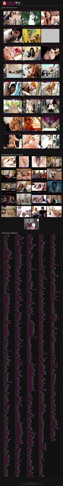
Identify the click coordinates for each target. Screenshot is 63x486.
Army (4, 290)
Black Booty (5, 373)
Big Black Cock (5, 356)
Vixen (51, 398)
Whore (51, 417)
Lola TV (3, 7)
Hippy (28, 259)
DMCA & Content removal (31, 484)
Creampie (16, 236)
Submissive (52, 287)
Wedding (51, 410)
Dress (16, 303)
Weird (51, 411)
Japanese (28, 320)
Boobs (4, 388)
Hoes (28, 261)
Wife (51, 418)
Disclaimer (26, 484)
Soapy (51, 240)
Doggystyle (17, 290)
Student (51, 283)
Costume (4, 471)
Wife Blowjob (52, 420)
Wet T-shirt (52, 414)
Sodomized (52, 244)
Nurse (40, 258)
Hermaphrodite (29, 254)
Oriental (40, 281)
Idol (27, 290)
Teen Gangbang (53, 316)
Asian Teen (5, 304)
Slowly (40, 472)
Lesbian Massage (30, 377)
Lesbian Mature (29, 378)
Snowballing (52, 239)
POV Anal (40, 287)
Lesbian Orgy (29, 382)
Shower (40, 457)
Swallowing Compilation (54, 291)
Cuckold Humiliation (18, 243)
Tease (51, 311)
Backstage (5, 330)
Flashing (16, 381)
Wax (51, 407)
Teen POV (52, 319)
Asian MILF (5, 302)
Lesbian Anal (29, 363)
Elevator (16, 320)
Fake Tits (16, 347)
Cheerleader (5, 434)
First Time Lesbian (18, 376)
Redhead (40, 382)
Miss (27, 458)
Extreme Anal (17, 339)
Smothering (52, 237)
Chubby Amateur (6, 439)
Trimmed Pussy (53, 363)
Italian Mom (29, 312)
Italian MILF (29, 310)
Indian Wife (28, 294)
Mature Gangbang (30, 441)
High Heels (28, 257)
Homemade (29, 268)
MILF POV (28, 417)
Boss (4, 391)
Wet (51, 412)
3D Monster (5, 238)
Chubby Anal (5, 440)
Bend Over (5, 353)
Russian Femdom (41, 406)
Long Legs (28, 403)
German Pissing (17, 439)
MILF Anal (28, 413)
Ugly (51, 373)
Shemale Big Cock (42, 446)
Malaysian (28, 420)
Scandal (40, 418)
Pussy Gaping (41, 367)
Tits (51, 344)
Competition (5, 463)
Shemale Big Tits (41, 447)
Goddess (16, 457)
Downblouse (17, 301)
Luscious (28, 410)
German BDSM (17, 426)
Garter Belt (17, 419)
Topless (51, 349)
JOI (27, 316)
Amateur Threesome (6, 258)
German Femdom (18, 429)
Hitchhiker (28, 260)
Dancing (16, 274)
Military (28, 454)
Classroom (5, 446)
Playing (40, 325)
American (4, 261)
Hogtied (28, 262)
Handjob (28, 243)
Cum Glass (17, 252)
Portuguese (40, 341)
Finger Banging (17, 370)
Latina (28, 356)
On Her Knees (41, 272)
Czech (16, 272)
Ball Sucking (5, 334)
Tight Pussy (52, 333)
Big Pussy (4, 362)
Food (16, 385)
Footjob (16, 389)
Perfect (40, 302)
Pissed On (40, 320)
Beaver (4, 347)
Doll (15, 291)
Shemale (40, 442)
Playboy (40, 324)
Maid (27, 419)
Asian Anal (5, 295)
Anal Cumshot (5, 268)
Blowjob (4, 381)
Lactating (28, 352)
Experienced (17, 334)
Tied (51, 331)
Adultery (4, 245)
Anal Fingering (5, 272)
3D (3, 237)
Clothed (4, 453)
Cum (16, 244)
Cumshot (16, 266)
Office (40, 264)
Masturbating (29, 432)
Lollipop (28, 400)
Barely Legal (5, 341)
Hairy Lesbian (29, 237)
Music (40, 239)
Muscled (40, 238)
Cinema (4, 443)
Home (28, 266)
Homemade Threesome (30, 269)
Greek (16, 468)
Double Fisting (17, 298)
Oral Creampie (41, 276)
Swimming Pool (53, 296)
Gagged (16, 412)
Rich (39, 391)
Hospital (28, 274)
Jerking (28, 338)
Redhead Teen (41, 383)
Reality (40, 381)
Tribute (51, 361)
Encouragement (17, 323)
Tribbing (51, 360)
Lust (27, 411)
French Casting (17, 399)
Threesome (52, 327)
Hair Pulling (29, 235)
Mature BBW (29, 440)
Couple (4, 475)
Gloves (16, 456)
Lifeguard (28, 392)
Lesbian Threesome (30, 390)
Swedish (51, 293)
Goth (16, 463)
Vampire (51, 389)
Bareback (4, 339)
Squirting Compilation (53, 265)
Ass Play (4, 309)
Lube (27, 407)
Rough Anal (40, 399)
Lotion (28, 405)
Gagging (16, 413)
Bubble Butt (5, 400)
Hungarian (28, 287)
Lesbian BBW (29, 366)
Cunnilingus (17, 267)
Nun (39, 257)
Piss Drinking (41, 319)
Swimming (52, 295)
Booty (4, 390)
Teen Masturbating (53, 318)
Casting (4, 425)
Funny (16, 407)
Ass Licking (5, 308)
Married (28, 425)
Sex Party (40, 434)
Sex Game (40, 433)
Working (51, 432)
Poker (40, 332)
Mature (28, 435)
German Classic (17, 428)
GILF (16, 411)
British (4, 398)
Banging (4, 337)
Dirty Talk (16, 283)
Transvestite (52, 359)
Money (28, 471)
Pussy (40, 363)
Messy (28, 448)
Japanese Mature (29, 330)
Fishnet (16, 377)
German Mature (17, 436)
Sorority (51, 251)
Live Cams (28, 397)
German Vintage (17, 443)
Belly (4, 352)
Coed (4, 458)
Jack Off (28, 317)
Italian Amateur (29, 308)
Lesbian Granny (29, 373)
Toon (51, 348)
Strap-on (51, 274)
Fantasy (16, 349)
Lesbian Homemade (30, 374)
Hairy (28, 236)
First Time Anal (17, 375)
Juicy (27, 341)
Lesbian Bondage (29, 368)
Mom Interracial (29, 469)
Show (39, 456)
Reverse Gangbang (42, 390)
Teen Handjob (52, 317)
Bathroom (4, 344)
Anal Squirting (5, 280)
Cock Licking (5, 455)
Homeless (28, 267)
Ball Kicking (5, 332)
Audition (4, 315)
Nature (40, 245)
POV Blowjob (41, 288)
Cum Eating (17, 250)
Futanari (16, 410)
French (16, 396)
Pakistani (40, 290)
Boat (4, 383)
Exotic (16, 333)
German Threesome (18, 442)
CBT (4, 414)
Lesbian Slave (29, 385)
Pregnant (40, 345)
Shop (39, 453)
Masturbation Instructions (31, 433)
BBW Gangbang (5, 320)
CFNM (4, 417)
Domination (17, 293)
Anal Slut (4, 279)
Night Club (40, 250)
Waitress (51, 403)
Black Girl (4, 375)
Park (39, 295)
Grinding (16, 469)
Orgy (39, 280)
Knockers (28, 347)
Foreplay (16, 390)
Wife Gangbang (53, 421)
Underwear (52, 377)
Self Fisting (40, 427)
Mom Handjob (29, 468)
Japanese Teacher (30, 332)
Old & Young (41, 266)
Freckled (16, 395)
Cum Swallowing (17, 264)
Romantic (40, 397)
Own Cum (40, 283)
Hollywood (28, 265)
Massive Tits (29, 429)
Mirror (28, 457)
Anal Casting (5, 265)
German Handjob (18, 432)
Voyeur (51, 400)
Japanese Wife (29, 334)
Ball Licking (5, 333)
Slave (39, 469)
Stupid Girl (52, 286)
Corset (4, 469)
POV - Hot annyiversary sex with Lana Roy (13, 10)
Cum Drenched (17, 247)
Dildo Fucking (17, 280)
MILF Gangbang (29, 414)
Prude (40, 355)
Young (51, 440)
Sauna (40, 417)
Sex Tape (40, 435)
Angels (4, 282)
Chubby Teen (5, 441)
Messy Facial (29, 449)
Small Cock (40, 475)
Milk (27, 455)
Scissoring (40, 420)
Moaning (28, 462)
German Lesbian (17, 434)
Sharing (40, 439)
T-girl (51, 302)
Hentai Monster (29, 253)
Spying (51, 262)
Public (40, 356)
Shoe (39, 450)
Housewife (28, 281)
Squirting (51, 264)
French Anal (17, 398)
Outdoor (40, 282)
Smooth (51, 236)
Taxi (51, 309)
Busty (4, 404)
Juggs (28, 340)
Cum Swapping (17, 265)
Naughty (40, 246)
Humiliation (28, 286)
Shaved (40, 440)
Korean (28, 348)
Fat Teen (16, 356)
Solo (51, 247)
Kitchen (28, 346)
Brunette (4, 399)
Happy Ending (29, 246)
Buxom (4, 413)
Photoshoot (40, 311)
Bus (3, 403)
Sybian (51, 301)
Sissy (39, 463)
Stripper (51, 279)
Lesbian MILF (29, 376)
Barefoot (4, 340)
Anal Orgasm (5, 276)
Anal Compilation (6, 266)
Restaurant (40, 385)
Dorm (16, 295)
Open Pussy (41, 274)
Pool (39, 338)
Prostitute (40, 354)
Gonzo (16, 461)
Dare (16, 276)
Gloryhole (16, 455)
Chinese (4, 435)
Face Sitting (17, 344)
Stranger (51, 273)
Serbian (40, 432)
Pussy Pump (41, 370)
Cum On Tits (17, 262)
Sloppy (40, 471)
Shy (39, 458)
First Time (16, 374)
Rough (40, 398)
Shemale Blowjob (41, 448)
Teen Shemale (52, 320)
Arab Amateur (5, 289)
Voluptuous (52, 399)
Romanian (40, 396)
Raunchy (40, 377)
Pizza (39, 323)
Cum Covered (17, 246)
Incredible (28, 291)
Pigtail (40, 317)
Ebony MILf (17, 317)
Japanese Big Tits (30, 323)
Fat (15, 353)
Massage (28, 427)
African (4, 246)
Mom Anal (28, 465)
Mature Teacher (29, 446)
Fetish (16, 366)
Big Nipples (5, 361)
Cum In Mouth (17, 254)
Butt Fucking (5, 411)
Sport (51, 259)
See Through (41, 425)
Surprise (51, 289)
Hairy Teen (28, 240)
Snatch (51, 238)
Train (51, 354)
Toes (51, 345)
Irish (27, 305)
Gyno (16, 475)
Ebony (16, 311)
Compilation (5, 464)
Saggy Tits (40, 413)
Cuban (16, 240)
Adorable (4, 244)
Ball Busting (5, 331)
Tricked (51, 362)
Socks (51, 243)
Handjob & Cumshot (30, 244)
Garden (16, 418)
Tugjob (51, 368)
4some (4, 240)
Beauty (4, 346)
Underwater (52, 376)
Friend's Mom (17, 403)
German (16, 421)
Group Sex (16, 471)
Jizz (27, 339)
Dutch (16, 309)
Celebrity (4, 428)
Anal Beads (5, 264)
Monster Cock (29, 472)
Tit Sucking (52, 341)
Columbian (5, 462)
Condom (4, 465)
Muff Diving (40, 237)
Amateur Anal (5, 250)
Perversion (40, 305)
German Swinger (17, 440)
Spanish (51, 253)
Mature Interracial (29, 443)
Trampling (52, 355)
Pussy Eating (41, 366)
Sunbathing (52, 288)
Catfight (4, 426)
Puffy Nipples (41, 360)
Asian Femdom (5, 298)
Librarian (28, 391)
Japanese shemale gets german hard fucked (50, 63)
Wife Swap (52, 426)
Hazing (28, 251)
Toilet (51, 346)
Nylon (40, 260)
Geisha (16, 420)
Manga (28, 424)
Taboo (51, 303)
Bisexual (4, 368)
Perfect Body (41, 303)
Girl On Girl (17, 450)
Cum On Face (17, 260)
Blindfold (4, 377)
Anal (4, 262)
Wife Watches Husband (54, 428)
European (16, 327)
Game (16, 414)
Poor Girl (40, 339)
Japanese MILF (29, 327)
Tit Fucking (52, 339)
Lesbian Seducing (30, 384)
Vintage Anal (52, 395)
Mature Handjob (29, 442)
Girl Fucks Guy (17, 448)
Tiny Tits (51, 338)
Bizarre (4, 370)
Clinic (4, 448)
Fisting (16, 378)
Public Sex (40, 359)
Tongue (51, 347)
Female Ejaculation (18, 361)
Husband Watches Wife (30, 289)
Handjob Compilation (30, 245)
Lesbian (28, 362)
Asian (4, 293)
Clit (3, 449)
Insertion (28, 297)
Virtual (51, 397)
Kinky (28, 344)
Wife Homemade (53, 424)
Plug (39, 327)
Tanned (51, 305)
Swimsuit (51, 297)
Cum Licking (17, 258)
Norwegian (40, 253)
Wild (51, 429)
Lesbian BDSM (29, 367)
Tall (51, 304)
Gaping (16, 417)
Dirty (16, 282)
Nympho (40, 261)
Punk (39, 362)
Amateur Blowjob (6, 251)
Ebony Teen (17, 318)
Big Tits (4, 363)
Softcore (51, 245)
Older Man (40, 269)
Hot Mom (28, 276)
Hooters (28, 272)
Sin (39, 462)
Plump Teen (40, 331)
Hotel (28, 279)
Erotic (16, 324)
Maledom (28, 421)
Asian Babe (5, 296)
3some (4, 239)
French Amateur (17, 397)
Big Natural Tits (5, 360)
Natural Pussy (41, 243)
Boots (4, 389)
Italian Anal (28, 309)
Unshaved (52, 382)
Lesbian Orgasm (29, 381)
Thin (51, 325)
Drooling (16, 305)
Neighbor (40, 247)
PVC (39, 289)
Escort (16, 325)
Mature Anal (29, 439)
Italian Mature (29, 311)
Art (3, 291)
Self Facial (40, 426)
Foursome (16, 392)
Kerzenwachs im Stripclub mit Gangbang (50, 115)
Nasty (40, 240)
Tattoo (51, 308)
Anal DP (4, 269)
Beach (4, 345)
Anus (4, 287)
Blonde (4, 378)
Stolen (51, 269)
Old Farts (40, 267)
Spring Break (52, 260)
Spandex (51, 252)
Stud (51, 282)
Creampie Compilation (18, 237)
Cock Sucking (5, 457)
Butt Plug (4, 412)
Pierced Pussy (41, 315)
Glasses (16, 454)
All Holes (4, 247)
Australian (4, 316)
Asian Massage (5, 303)
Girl (15, 447)
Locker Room (29, 399)
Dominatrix (16, 294)
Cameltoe (4, 418)
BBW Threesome (6, 323)
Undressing (52, 378)
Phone (40, 310)
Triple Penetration (53, 366)
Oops (39, 273)
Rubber (40, 402)
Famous (16, 348)
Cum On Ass (17, 259)
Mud (39, 236)
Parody (40, 296)
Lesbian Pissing (29, 383)
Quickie (40, 376)
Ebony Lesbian (17, 316)
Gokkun (16, 458)
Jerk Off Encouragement (31, 337)
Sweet (51, 294)
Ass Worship (5, 312)
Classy (4, 447)
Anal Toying (5, 281)
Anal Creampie (5, 267)
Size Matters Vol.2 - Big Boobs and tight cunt (12, 115)
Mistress (28, 461)
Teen (51, 312)
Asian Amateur (5, 294)
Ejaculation (17, 319)
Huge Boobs (29, 282)
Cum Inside (17, 257)
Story (51, 272)
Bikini (4, 366)
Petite (40, 308)
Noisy (39, 252)
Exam (16, 331)
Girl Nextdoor (17, 449)
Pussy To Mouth (41, 374)
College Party (5, 461)
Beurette (4, 354)
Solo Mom (52, 250)
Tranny (51, 356)
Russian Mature (41, 407)
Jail (27, 319)
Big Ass (4, 355)
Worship (51, 434)
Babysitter (4, 326)
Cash (4, 424)
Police (40, 334)
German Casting (17, 427)
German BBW (17, 425)
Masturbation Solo (30, 434)
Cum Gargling (17, 251)
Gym (16, 472)
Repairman (40, 384)
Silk (39, 461)
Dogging (16, 289)
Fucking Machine (18, 405)
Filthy (16, 369)
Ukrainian (52, 374)
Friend (16, 402)
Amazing (4, 260)
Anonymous (5, 286)
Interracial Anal (29, 302)
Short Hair (40, 454)
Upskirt (51, 383)
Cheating (4, 432)
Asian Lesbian (5, 301)
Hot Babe (28, 275)
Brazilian (4, 396)
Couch (4, 472)
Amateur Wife (5, 259)
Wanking (51, 404)
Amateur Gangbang (6, 252)
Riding (40, 392)
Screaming (40, 421)
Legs (27, 361)
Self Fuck (40, 428)
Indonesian (28, 295)
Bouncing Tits (5, 392)
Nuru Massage (41, 259)
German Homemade (18, 433)
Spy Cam (51, 261)
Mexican (28, 450)
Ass (3, 305)
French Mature (17, 400)
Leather (28, 360)
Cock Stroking (5, 456)
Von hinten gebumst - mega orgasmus (31, 115)
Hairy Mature (29, 238)
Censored (4, 429)
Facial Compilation (18, 346)
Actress (4, 243)
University (52, 381)
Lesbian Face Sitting (30, 370)
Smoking (51, 235)
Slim (39, 470)
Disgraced (16, 287)
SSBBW (40, 412)
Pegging (40, 301)
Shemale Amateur (41, 443)
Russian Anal (41, 405)
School (40, 419)
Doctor (16, 288)
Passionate (40, 298)
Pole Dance (40, 333)
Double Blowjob (17, 297)
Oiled (39, 265)
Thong (51, 326)
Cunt (16, 268)
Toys (51, 352)
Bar (3, 338)
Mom (27, 464)
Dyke (16, 310)
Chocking (4, 436)
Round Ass (40, 400)
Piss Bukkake (41, 318)
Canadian (4, 420)
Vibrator (51, 392)
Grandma (16, 464)
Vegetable (52, 391)
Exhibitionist (17, 332)
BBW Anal (4, 319)
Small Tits (40, 476)
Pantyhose (40, 294)
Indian (28, 293)
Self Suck (40, 429)
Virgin (51, 396)
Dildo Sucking (17, 281)
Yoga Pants (52, 439)
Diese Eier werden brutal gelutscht (12, 27)
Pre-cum (40, 344)
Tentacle (51, 323)
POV (39, 286)
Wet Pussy (52, 413)
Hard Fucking (29, 247)
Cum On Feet (17, 261)
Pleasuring (40, 326)
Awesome (4, 317)
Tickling (51, 330)
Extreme (16, 338)
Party (39, 297)
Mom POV (28, 470)
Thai (51, 324)
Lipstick (28, 396)
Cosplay (4, 470)
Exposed (16, 337)
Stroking (51, 281)
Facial (16, 345)
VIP (51, 385)
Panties (40, 293)
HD (15, 476)
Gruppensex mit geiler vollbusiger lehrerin (50, 10)
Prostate (40, 352)
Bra (3, 395)
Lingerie (28, 395)
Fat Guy (16, 354)
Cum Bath (16, 245)
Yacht (51, 436)
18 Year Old (5, 236)
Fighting (16, 367)
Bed (3, 348)
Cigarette (4, 442)
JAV (27, 315)
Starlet (51, 266)
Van (51, 390)
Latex (28, 355)
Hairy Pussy (29, 239)
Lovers (28, 406)
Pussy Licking (41, 368)
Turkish (51, 369)
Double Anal (17, 296)
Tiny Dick (51, 337)
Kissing (28, 345)
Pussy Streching (41, 373)
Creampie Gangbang (18, 238)
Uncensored (52, 375)
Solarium (51, 246)
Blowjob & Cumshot (6, 382)
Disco (16, 286)
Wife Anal (52, 419)
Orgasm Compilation (42, 279)
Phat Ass (40, 309)
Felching (16, 360)
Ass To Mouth (5, 310)
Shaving (40, 441)
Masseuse (28, 428)
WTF (51, 402)
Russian (40, 403)
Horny (28, 273)
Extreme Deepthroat (18, 340)
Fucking (16, 404)
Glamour (16, 453)
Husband (28, 288)
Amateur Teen (5, 257)
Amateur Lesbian (6, 254)
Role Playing (41, 395)
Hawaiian (28, 250)
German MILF (17, 435)
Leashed (28, 359)
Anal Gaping (5, 274)
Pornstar (40, 340)
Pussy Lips (40, 369)
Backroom (4, 327)
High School (29, 258)
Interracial (28, 301)
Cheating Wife (5, 433)
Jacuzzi (28, 318)
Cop (4, 468)
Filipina (16, 368)
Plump (40, 330)
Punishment (40, 361)
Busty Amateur (5, 405)
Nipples (40, 251)
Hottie (28, 280)
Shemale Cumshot (42, 449)
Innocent (28, 296)
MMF (27, 418)
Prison (40, 348)
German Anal (17, 424)
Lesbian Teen (29, 389)
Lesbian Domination (30, 369)
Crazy (16, 235)
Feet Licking (17, 359)
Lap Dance (28, 354)
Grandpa (16, 465)
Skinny (40, 465)
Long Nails (28, 404)
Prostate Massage (42, 353)
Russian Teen (41, 411)
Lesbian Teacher (29, 388)
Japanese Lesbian (30, 326)
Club (4, 454)
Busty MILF (5, 407)
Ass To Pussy (5, 311)
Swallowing (52, 290)
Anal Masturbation (6, 275)
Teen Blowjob (52, 315)
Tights (51, 334)
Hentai (28, 252)
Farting (16, 352)
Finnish (16, 373)
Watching (51, 405)
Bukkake (4, 402)
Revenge (40, 388)
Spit (51, 258)
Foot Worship (17, 388)
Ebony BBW (17, 315)
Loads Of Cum (29, 398)
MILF (27, 412)
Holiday (28, 264)
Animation (4, 283)
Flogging (16, 383)
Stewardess (52, 267)
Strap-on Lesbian (53, 276)
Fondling (16, 384)
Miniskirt (28, 456)
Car (3, 421)
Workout (51, 433)
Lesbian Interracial (30, 375)
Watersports (52, 406)
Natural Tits (40, 244)
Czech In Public (17, 273)
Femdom (16, 362)
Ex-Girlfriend (17, 330)
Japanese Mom (29, 331)
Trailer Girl (52, 353)
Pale (39, 291)
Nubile (40, 254)
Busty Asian (5, 406)
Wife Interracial (52, 425)
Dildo (16, 279)
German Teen (17, 441)
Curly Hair (16, 269)
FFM (16, 341)
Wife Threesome (53, 427)
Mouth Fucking (29, 476)
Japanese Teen (29, 333)
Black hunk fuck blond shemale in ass (13, 80)
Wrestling (51, 435)
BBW (4, 318)
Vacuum (51, 388)
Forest (16, 391)
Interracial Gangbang (30, 303)
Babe (4, 325)
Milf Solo (28, 453)
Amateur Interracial (6, 253)
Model (28, 463)
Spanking (51, 254)
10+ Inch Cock (5, 235)
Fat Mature (17, 355)
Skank (40, 464)
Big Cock (4, 359)
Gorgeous (16, 462)
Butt (3, 410)
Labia (28, 349)
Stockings (52, 268)
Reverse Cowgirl (41, 389)
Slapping (40, 468)
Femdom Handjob (18, 363)
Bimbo (4, 367)
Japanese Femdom (30, 324)
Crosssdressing (17, 239)
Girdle (16, 446)
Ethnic (16, 326)
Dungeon (16, 308)
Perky (40, 304)
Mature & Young (29, 436)
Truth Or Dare (52, 367)
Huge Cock (28, 283)
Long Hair (28, 402)
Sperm (51, 257)
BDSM (4, 324)
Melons (28, 447)
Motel (28, 475)
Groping (16, 470)
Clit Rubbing (5, 450)
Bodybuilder (5, 384)
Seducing (40, 424)
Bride (4, 397)
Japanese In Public (30, 325)
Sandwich (40, 414)
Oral (39, 275)
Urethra (51, 384)
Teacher (51, 310)
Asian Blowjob (5, 297)
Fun (15, 406)
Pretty (40, 346)
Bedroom (4, 349)
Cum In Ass (17, 253)
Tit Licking (52, 340)
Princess (40, 347)
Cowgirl (4, 476)
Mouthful (40, 235)
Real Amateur (41, 378)
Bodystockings (5, 385)
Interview (28, 304)
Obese (40, 262)
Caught (4, 427)
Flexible (16, 382)
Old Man (40, 268)
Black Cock (5, 374)
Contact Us (36, 484)
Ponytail (40, 337)
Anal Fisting (5, 273)
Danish (16, 275)
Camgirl (4, 419)
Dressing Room (17, 304)
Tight (51, 332)
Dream (16, 302)
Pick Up (40, 312)
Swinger (51, 298)
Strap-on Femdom (53, 275)
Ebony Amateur (17, 312)
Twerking (51, 370)
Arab (4, 288)
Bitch (4, 369)
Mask (28, 426)
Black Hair (5, 376)
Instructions (29, 298)
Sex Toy (40, 436)
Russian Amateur (41, 404)
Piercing (40, 316)
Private (40, 349)
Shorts (40, 455)
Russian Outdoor (41, 410)
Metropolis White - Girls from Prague (31, 133)
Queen (40, 375)
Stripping (51, 280)
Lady (27, 353)
